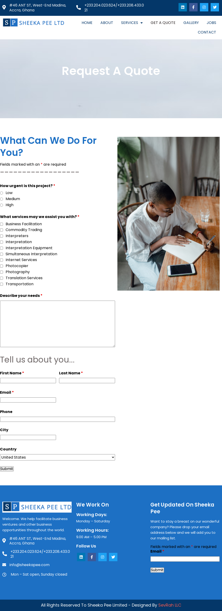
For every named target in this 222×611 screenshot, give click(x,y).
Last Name (71, 373)
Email (7, 392)
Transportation (19, 284)
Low (9, 193)
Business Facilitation (24, 224)
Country (8, 449)
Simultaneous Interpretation (31, 254)
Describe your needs (21, 295)
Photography (18, 272)
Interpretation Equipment (29, 248)
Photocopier (17, 266)
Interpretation (19, 242)
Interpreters (17, 236)
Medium (13, 199)
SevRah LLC (169, 605)
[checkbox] (1, 224)
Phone (6, 411)
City (4, 430)
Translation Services (24, 278)
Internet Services (21, 260)
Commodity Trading (24, 230)
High (9, 205)
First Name (12, 373)
